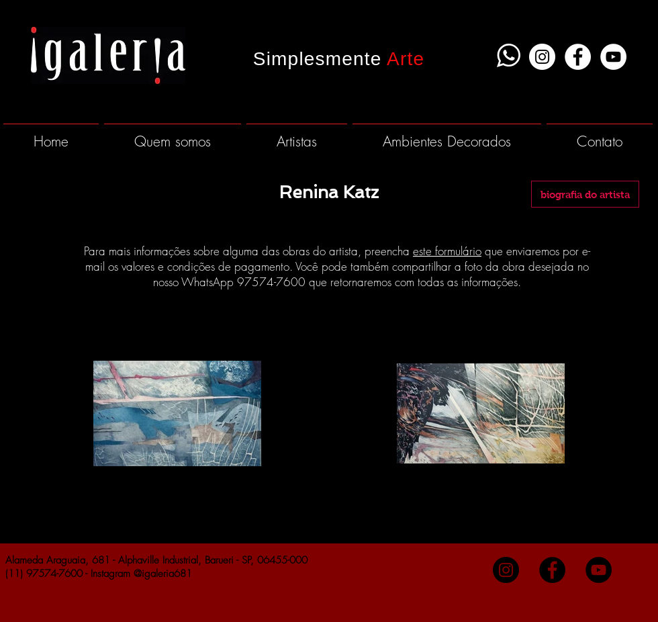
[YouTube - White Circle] (613, 57)
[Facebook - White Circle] (578, 57)
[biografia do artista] (585, 194)
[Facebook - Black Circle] (552, 570)
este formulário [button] (447, 251)
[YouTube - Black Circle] (598, 570)
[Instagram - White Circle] (542, 57)
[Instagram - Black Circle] (506, 570)
